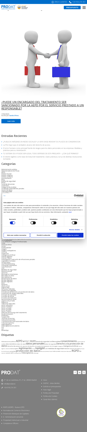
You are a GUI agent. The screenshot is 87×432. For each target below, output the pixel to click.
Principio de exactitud (8, 295)
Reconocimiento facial (8, 299)
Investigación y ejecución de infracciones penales (18, 259)
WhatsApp (5, 330)
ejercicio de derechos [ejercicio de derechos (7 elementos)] (29, 346)
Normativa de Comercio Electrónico (16, 410)
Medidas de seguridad (8, 270)
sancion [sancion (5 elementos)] (3, 353)
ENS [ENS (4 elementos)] (50, 346)
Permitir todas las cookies (70, 235)
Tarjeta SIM (5, 317)
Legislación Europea (8, 261)
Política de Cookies (50, 396)
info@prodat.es (9, 384)
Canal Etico (5, 186)
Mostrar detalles (74, 229)
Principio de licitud (7, 296)
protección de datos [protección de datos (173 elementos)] (28, 350)
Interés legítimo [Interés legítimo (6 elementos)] (14, 348)
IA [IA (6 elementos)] (52, 346)
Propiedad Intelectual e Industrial (15, 420)
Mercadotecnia (6, 277)
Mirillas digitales (7, 280)
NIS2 (3, 283)
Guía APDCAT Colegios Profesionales (14, 242)
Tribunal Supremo (7, 323)
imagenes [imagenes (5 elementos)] (60, 346)
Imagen (4, 249)
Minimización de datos (9, 279)
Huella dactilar (6, 248)
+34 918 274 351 (79, 2)
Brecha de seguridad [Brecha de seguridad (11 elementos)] (42, 341)
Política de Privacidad (51, 393)
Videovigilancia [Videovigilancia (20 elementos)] (27, 353)
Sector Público (6, 311)
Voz (2, 327)
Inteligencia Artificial (8, 255)
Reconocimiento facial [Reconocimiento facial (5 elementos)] (46, 351)
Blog (3, 180)
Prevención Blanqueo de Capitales (16, 414)
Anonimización (6, 178)
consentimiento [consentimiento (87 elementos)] (69, 341)
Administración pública (9, 169)
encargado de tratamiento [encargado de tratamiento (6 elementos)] (42, 346)
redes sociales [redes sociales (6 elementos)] (56, 351)
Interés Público (6, 258)
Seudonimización (7, 314)
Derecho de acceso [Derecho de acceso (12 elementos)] (13, 346)
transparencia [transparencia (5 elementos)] (17, 353)
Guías (3, 243)
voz (2, 329)
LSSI (2, 268)
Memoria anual (6, 271)
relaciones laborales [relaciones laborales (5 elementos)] (66, 351)
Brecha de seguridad (8, 181)
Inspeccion (5, 253)
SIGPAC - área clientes (51, 383)
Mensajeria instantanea (9, 274)
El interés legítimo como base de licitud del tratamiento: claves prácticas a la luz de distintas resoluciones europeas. (42, 158)
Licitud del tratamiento (9, 265)
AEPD (3, 172)
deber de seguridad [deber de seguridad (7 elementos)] (50, 344)
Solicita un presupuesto (52, 386)
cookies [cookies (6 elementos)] (3, 344)
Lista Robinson (6, 267)
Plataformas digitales (8, 290)
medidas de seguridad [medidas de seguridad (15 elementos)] (56, 349)
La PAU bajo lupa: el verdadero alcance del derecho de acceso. (26, 145)
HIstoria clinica (6, 245)
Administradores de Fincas (10, 171)
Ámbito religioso (7, 175)
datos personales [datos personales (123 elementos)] (35, 343)
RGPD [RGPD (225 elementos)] (75, 351)
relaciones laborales (8, 304)
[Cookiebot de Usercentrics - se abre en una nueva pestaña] (75, 195)
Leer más (11, 121)
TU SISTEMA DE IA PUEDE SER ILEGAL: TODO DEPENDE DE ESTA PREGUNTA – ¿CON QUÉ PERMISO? (40, 153)
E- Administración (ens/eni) (13, 417)
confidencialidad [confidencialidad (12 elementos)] (55, 341)
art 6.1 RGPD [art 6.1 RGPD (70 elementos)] (29, 341)
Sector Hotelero (6, 307)
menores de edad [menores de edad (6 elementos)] (75, 348)
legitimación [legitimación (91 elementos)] (25, 348)
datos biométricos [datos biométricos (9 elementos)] (11, 344)
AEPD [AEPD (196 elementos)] (19, 341)
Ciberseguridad (6, 191)
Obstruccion (5, 286)
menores (4, 273)
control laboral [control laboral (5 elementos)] (81, 341)
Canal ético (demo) (50, 399)
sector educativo (7, 305)
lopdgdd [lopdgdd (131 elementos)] (40, 348)
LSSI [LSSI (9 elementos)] (46, 348)
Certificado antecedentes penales (12, 189)
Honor (3, 246)
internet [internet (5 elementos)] (8, 348)
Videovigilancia (6, 324)
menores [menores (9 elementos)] (66, 348)
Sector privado (6, 308)
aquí (70, 212)
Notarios (4, 284)
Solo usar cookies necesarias (16, 235)
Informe (4, 252)
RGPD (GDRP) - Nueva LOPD (13, 407)
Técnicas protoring (7, 318)
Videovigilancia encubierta (10, 326)
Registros (4, 302)
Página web (5, 287)
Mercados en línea (7, 276)
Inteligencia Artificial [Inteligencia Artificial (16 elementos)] (70, 346)
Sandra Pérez (14, 115)
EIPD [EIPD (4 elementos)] (21, 346)
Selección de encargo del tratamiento (14, 313)
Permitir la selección (43, 235)
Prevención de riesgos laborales (12, 293)
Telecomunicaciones (8, 320)
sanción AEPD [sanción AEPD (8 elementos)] (10, 353)
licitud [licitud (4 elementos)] (33, 348)
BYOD (3, 183)
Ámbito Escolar (6, 174)
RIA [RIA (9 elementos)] (80, 351)
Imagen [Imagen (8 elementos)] (55, 346)
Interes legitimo (6, 256)
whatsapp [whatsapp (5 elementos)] (35, 353)
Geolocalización (6, 240)
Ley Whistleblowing (8, 264)
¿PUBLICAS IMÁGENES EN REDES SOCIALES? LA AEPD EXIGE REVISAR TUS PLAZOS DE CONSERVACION (41, 142)
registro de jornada (8, 301)
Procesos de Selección (8, 298)
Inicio (45, 380)
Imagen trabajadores (8, 251)
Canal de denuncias (8, 184)
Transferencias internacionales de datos (15, 321)
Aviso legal (47, 390)
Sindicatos (4, 315)
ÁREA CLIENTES (61, 2)
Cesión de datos (6, 190)
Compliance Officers (10, 423)
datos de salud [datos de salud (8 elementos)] (21, 344)
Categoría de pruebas (8, 187)
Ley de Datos (5, 262)
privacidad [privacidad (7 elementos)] (13, 351)
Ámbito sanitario (7, 177)
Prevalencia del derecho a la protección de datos (17, 292)
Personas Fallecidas (8, 289)
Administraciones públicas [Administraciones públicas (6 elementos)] (8, 341)
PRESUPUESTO (72, 7)
